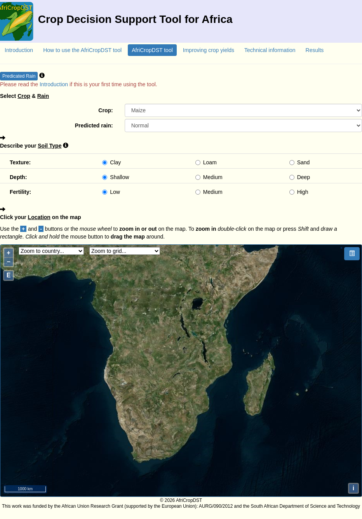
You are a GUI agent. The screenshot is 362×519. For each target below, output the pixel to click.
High (298, 192)
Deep (299, 177)
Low (111, 192)
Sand (299, 162)
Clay (111, 162)
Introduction (19, 50)
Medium (209, 177)
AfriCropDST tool (152, 50)
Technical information (270, 50)
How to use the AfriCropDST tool (82, 50)
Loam (206, 162)
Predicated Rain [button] (18, 76)
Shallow (115, 177)
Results (315, 50)
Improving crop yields (208, 50)
